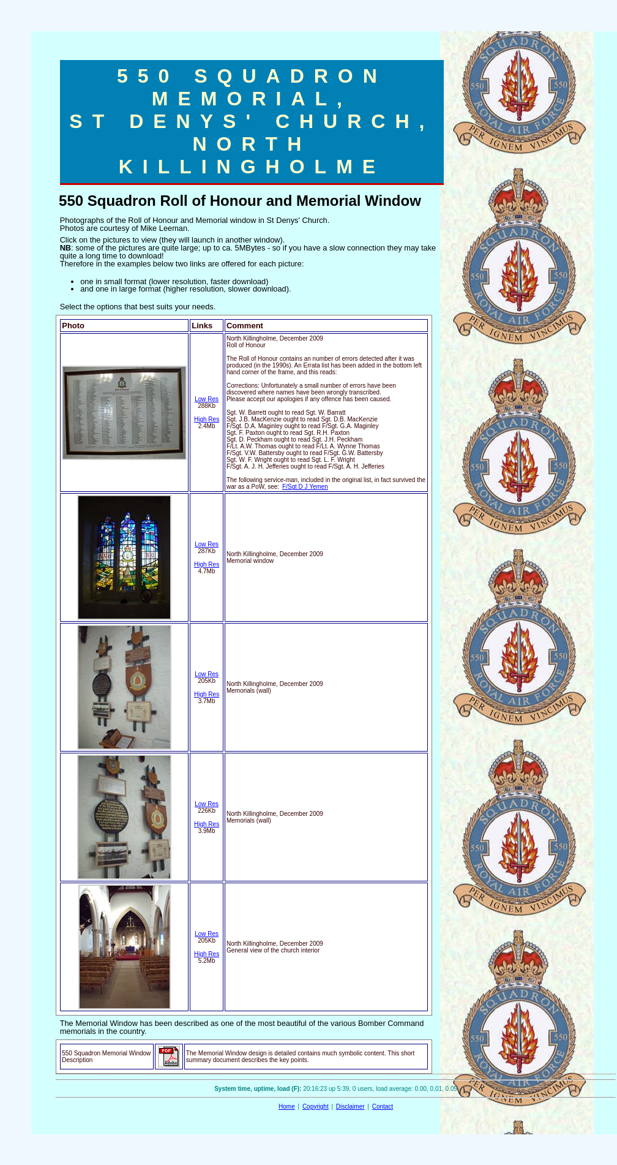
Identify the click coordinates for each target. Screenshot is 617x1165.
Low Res (207, 399)
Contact (382, 1106)
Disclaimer (350, 1106)
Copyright (315, 1106)
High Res (206, 419)
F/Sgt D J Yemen (305, 486)
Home (287, 1106)
